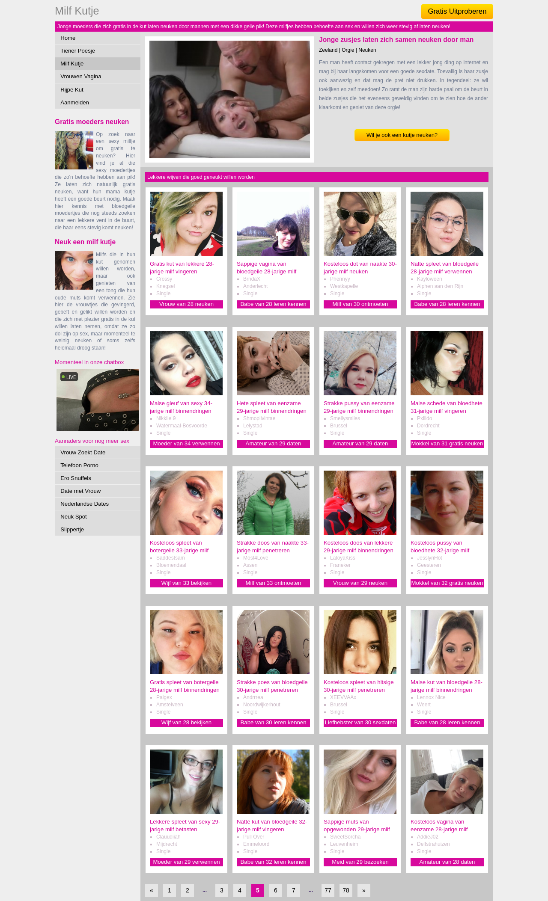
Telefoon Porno (79, 465)
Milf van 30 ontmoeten (360, 304)
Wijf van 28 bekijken (186, 722)
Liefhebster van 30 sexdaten (360, 722)
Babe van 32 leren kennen (274, 862)
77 (328, 890)
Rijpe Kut (71, 89)
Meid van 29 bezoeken (360, 862)
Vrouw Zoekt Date (82, 452)
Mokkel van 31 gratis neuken (447, 443)
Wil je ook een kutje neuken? (402, 135)
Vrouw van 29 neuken (360, 583)
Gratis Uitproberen (457, 11)
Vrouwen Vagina (80, 76)
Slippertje (72, 529)
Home (67, 38)
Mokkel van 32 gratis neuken (447, 583)
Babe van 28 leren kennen (274, 304)
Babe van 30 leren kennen (274, 722)
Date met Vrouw (80, 491)
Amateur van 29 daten (273, 443)
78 (345, 890)
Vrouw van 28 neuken (186, 304)
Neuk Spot (73, 516)
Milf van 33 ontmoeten (273, 583)
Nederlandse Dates (84, 504)
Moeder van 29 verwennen (186, 862)
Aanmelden (74, 102)
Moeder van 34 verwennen (186, 443)
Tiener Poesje (77, 50)
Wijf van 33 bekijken (186, 583)
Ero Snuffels (75, 478)
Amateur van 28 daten (447, 862)
